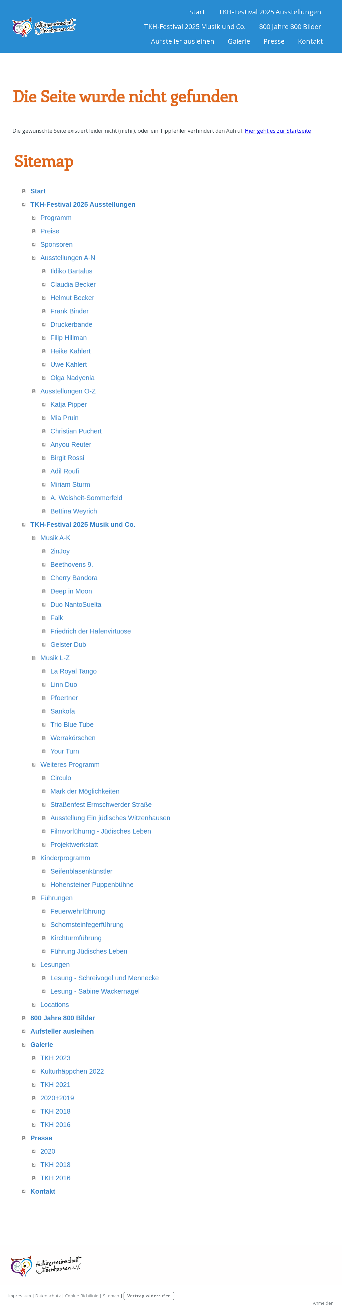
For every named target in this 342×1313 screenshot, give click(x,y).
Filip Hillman (68, 337)
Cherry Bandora (74, 577)
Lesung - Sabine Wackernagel (95, 991)
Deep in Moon (71, 591)
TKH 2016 (55, 1124)
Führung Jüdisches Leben (88, 951)
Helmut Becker (72, 297)
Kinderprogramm (65, 858)
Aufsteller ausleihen (182, 41)
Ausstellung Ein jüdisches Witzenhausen (110, 818)
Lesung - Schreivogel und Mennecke (104, 978)
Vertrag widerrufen (149, 1296)
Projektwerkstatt (74, 844)
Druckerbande (71, 324)
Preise (49, 231)
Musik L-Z (55, 658)
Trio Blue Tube (72, 724)
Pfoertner (64, 698)
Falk (56, 617)
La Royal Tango (73, 671)
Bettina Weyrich (73, 511)
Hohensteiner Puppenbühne (92, 884)
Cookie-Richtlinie (82, 1296)
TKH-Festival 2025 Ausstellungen (269, 11)
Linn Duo (63, 684)
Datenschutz (48, 1296)
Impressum (19, 1296)
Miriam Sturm (70, 484)
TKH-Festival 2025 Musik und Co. (195, 26)
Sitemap (111, 1296)
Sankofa (62, 711)
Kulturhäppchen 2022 (72, 1071)
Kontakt (310, 41)
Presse (274, 41)
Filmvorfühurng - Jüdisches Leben (100, 831)
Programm (55, 217)
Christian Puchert (76, 431)
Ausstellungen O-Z (68, 391)
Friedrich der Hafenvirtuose (90, 631)
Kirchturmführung (76, 938)
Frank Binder (69, 311)
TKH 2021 (55, 1084)
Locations (54, 1004)
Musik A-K (55, 537)
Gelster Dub (68, 644)
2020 (47, 1151)
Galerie (239, 41)
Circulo (60, 778)
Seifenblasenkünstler (81, 871)
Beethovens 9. (71, 564)
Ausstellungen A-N (68, 257)
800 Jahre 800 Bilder (290, 26)
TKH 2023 (55, 1058)
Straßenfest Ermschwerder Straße (101, 804)
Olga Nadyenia (72, 377)
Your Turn (64, 751)
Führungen (56, 898)
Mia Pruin (64, 417)
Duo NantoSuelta (75, 604)
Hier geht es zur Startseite (278, 130)
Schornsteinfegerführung (87, 924)
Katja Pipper (68, 404)
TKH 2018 (55, 1111)
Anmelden (323, 1303)
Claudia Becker (73, 284)
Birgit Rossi (67, 457)
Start (197, 11)
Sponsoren (56, 244)
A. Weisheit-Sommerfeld (86, 497)
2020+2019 (57, 1098)
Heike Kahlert (70, 351)
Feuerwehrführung (77, 911)
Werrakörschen (73, 738)
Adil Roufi (64, 471)
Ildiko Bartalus (71, 271)
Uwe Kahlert (68, 364)
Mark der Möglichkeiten (85, 791)
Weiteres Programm (70, 764)
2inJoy (60, 551)
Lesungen (55, 964)
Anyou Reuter (70, 444)
